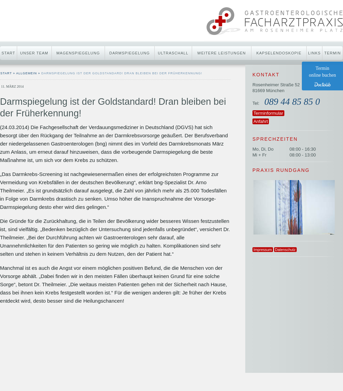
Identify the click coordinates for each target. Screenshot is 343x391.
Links (314, 53)
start (6, 73)
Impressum (262, 250)
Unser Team (34, 53)
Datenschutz (285, 250)
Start (8, 53)
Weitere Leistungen (221, 53)
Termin (332, 53)
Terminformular (268, 113)
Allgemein (26, 73)
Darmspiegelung (129, 53)
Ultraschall (173, 53)
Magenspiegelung (78, 53)
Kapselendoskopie (278, 53)
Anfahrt (260, 121)
